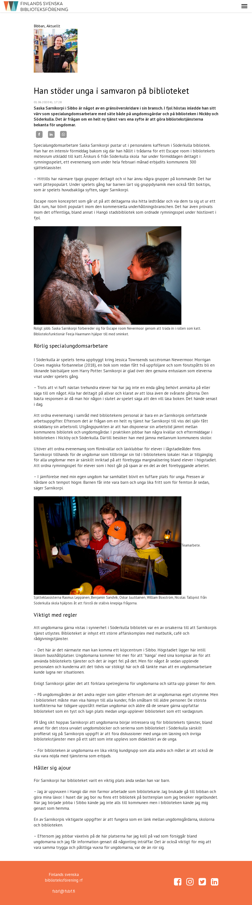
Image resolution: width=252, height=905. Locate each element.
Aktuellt (53, 25)
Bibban (39, 25)
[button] (244, 6)
